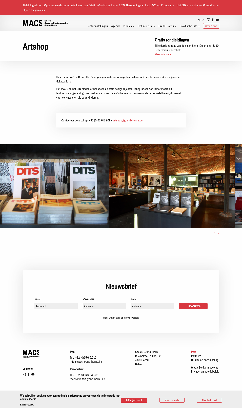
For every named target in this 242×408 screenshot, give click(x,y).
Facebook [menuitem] (213, 20)
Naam (37, 299)
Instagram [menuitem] (208, 20)
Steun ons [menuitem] (211, 26)
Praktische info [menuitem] (188, 26)
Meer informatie (163, 54)
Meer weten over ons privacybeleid (121, 317)
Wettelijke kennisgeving (204, 367)
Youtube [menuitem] (217, 20)
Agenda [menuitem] (115, 26)
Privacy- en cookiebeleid (205, 371)
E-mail (134, 299)
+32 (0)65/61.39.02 (86, 375)
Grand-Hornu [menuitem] (166, 26)
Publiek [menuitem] (127, 26)
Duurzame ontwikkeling (204, 360)
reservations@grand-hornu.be (87, 379)
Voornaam (88, 299)
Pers (193, 352)
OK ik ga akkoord (134, 400)
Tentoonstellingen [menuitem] (97, 26)
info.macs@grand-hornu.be (86, 361)
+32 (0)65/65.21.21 (86, 357)
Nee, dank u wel (209, 400)
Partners (196, 356)
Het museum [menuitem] (145, 26)
